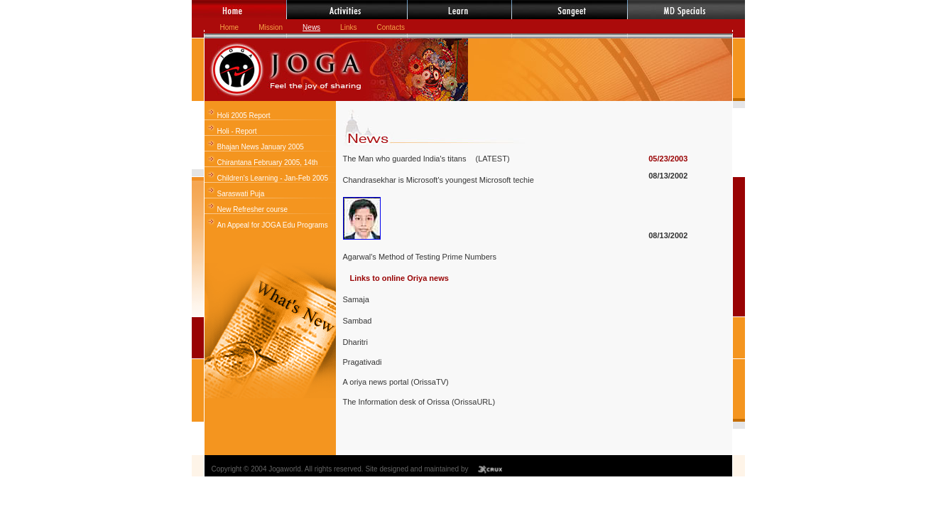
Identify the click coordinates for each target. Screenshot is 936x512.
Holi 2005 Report (244, 115)
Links (348, 27)
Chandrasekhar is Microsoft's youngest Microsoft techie (438, 180)
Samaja (356, 299)
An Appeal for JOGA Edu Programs (272, 225)
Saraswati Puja (241, 194)
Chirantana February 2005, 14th (267, 162)
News (311, 27)
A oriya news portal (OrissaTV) (396, 382)
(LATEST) (492, 158)
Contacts (390, 27)
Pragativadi (362, 362)
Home (229, 27)
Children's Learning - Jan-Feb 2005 (272, 178)
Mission (271, 27)
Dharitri (355, 342)
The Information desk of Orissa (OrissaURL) (419, 402)
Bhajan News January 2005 (260, 147)
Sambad (357, 320)
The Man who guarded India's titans (406, 158)
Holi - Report (237, 131)
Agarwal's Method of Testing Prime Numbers (420, 256)
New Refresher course (252, 209)
